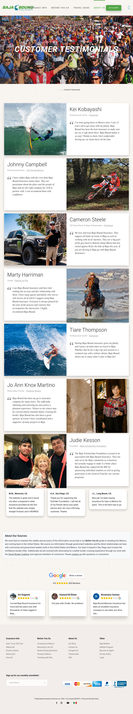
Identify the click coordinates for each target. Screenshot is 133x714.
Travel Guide (81, 8)
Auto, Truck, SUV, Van (14, 644)
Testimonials (73, 654)
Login (102, 658)
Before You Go (60, 8)
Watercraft (10, 647)
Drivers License (12, 650)
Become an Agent (107, 650)
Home (60, 90)
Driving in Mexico (44, 654)
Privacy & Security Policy (90, 699)
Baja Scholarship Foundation (93, 446)
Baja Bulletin (105, 644)
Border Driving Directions (47, 650)
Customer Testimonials (72, 90)
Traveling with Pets (44, 658)
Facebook (108, 225)
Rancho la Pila (21, 280)
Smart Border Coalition (18, 554)
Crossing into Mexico (45, 644)
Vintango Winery (33, 391)
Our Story (72, 644)
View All (9, 658)
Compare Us (73, 650)
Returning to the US (45, 647)
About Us (99, 8)
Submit (44, 682)
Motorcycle (10, 654)
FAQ (70, 658)
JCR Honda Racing (35, 170)
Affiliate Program (106, 647)
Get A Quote (113, 8)
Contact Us (72, 647)
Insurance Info (37, 8)
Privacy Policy (105, 654)
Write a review (75, 575)
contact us (76, 554)
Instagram (93, 115)
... (15, 613)
